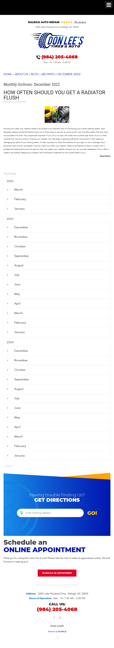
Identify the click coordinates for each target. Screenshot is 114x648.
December (21, 227)
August (18, 265)
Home (8, 74)
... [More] (8, 466)
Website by (57, 632)
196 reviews (80, 22)
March (18, 189)
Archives (48, 74)
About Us (21, 74)
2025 (10, 219)
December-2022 (69, 74)
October (20, 246)
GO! (92, 513)
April (17, 303)
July (16, 275)
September (21, 256)
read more (105, 156)
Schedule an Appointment (57, 573)
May (17, 294)
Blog (34, 74)
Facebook (54, 618)
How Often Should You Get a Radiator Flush (54, 95)
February (20, 199)
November (21, 237)
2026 (10, 181)
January (19, 209)
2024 (10, 342)
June (17, 284)
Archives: (10, 174)
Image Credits (57, 626)
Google (60, 618)
